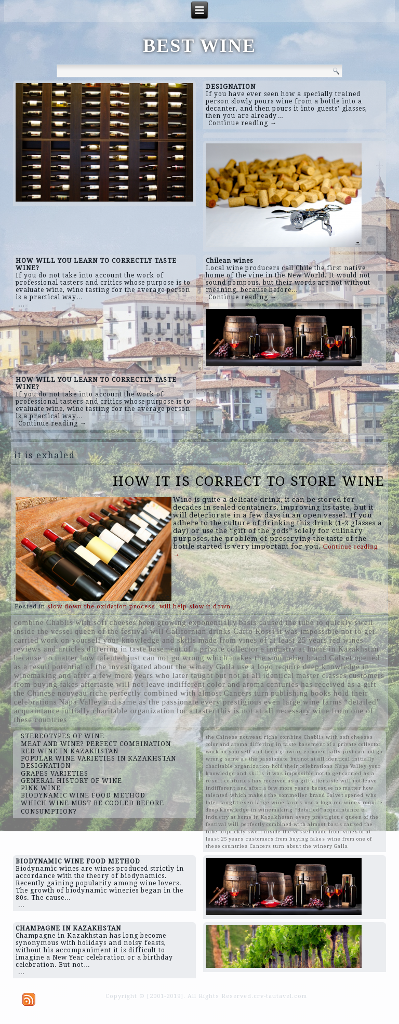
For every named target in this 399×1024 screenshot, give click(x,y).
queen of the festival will (119, 631)
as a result (32, 666)
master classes (321, 675)
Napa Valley (80, 702)
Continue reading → (242, 123)
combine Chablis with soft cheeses (75, 622)
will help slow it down (195, 606)
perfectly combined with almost (166, 693)
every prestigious (231, 702)
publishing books (301, 693)
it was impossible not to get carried (314, 773)
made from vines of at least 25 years (262, 640)
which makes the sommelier (255, 658)
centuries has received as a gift (321, 684)
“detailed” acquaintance (327, 810)
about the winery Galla (194, 666)
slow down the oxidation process (101, 606)
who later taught (184, 675)
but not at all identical (254, 675)
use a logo (255, 666)
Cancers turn (246, 693)
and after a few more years (106, 675)
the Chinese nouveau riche (61, 693)
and (110, 702)
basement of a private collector (204, 649)
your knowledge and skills (149, 640)
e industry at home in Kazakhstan (319, 649)
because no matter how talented (70, 658)
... (21, 304)
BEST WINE (199, 45)
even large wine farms (303, 702)
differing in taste (117, 649)
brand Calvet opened (343, 658)
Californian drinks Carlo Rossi (220, 631)
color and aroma (235, 684)
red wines (346, 640)
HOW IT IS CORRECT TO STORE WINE (249, 481)
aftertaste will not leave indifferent (143, 684)
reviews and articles (49, 649)
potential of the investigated (102, 666)
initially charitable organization (118, 711)
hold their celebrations (302, 766)
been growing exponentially (187, 622)
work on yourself (71, 640)
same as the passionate (158, 702)
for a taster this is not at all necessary (244, 711)
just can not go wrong (165, 658)
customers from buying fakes (285, 839)
